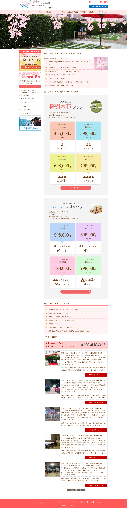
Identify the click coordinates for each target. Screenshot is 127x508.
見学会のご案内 (77, 502)
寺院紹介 (84, 502)
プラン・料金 (68, 502)
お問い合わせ (97, 502)
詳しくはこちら (76, 188)
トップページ (29, 502)
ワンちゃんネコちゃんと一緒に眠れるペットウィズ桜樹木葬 (49, 502)
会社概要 (90, 502)
